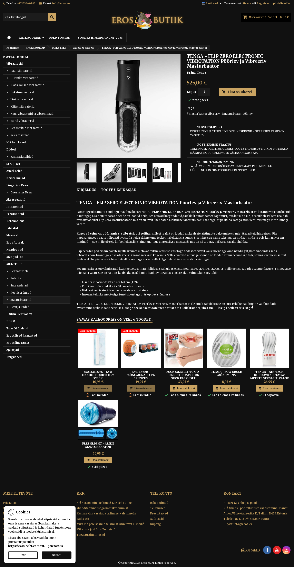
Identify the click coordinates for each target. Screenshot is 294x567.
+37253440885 (26, 3)
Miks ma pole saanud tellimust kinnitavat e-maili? (110, 524)
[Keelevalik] (212, 3)
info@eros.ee (61, 3)
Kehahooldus (15, 221)
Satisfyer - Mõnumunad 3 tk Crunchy (141, 375)
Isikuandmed (159, 503)
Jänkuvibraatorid (21, 99)
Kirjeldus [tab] (86, 190)
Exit (23, 555)
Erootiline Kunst (17, 343)
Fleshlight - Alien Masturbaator (98, 445)
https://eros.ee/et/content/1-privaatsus (35, 546)
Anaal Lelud (14, 171)
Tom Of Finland (17, 328)
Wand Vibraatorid (22, 121)
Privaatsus (10, 503)
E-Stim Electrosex (19, 314)
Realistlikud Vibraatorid (26, 128)
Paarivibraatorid (21, 71)
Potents (15, 278)
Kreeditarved (159, 513)
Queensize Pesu (21, 192)
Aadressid (157, 519)
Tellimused (158, 508)
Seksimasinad (20, 135)
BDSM (10, 321)
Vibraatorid (14, 63)
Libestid (12, 228)
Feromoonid (15, 214)
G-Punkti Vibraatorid (24, 78)
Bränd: (191, 72)
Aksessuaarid (15, 199)
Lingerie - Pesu (17, 185)
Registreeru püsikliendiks (274, 3)
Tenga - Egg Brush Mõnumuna (226, 373)
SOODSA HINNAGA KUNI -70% (100, 37)
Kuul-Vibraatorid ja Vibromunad (31, 114)
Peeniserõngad (20, 292)
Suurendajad (19, 285)
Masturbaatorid (20, 300)
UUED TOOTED (59, 37)
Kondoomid (14, 250)
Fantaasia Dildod (21, 156)
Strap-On (13, 164)
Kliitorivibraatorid (22, 106)
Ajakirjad (12, 350)
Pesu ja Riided (19, 307)
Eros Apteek (15, 242)
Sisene (247, 3)
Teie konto (161, 493)
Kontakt (232, 493)
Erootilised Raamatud (21, 335)
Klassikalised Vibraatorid (27, 85)
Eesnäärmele (19, 271)
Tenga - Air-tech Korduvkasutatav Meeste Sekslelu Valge (269, 375)
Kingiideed (14, 357)
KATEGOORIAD (30, 37)
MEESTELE (14, 264)
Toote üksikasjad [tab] (118, 190)
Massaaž (12, 235)
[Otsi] (29, 17)
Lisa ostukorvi (237, 92)
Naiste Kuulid (15, 178)
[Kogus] (204, 92)
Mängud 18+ (14, 257)
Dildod (11, 149)
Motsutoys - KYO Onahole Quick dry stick (98, 375)
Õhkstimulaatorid (22, 92)
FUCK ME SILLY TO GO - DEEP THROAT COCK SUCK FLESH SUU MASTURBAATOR (183, 376)
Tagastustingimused (91, 535)
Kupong (155, 524)
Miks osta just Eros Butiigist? (96, 529)
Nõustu (56, 555)
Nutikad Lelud (16, 142)
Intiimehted (14, 207)
